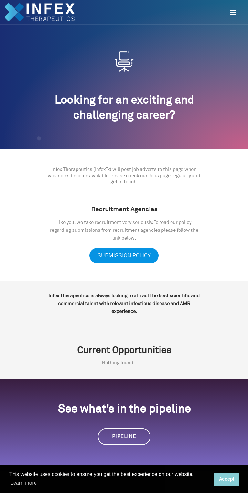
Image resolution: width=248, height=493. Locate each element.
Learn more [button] (23, 483)
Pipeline (124, 437)
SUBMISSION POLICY (124, 255)
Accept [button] (226, 479)
